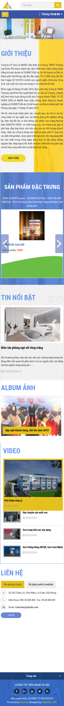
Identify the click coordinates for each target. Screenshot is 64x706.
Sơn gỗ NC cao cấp (14, 244)
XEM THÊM (13, 158)
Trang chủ (31, 676)
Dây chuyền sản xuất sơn (35, 512)
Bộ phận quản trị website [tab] (41, 584)
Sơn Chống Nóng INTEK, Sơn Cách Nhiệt (43, 547)
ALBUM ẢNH (18, 388)
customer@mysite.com (26, 607)
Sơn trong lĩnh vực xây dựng (37, 529)
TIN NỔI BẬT (18, 298)
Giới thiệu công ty (13, 500)
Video (11, 451)
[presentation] (5, 243)
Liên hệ (11, 615)
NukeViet (23, 702)
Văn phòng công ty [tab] (13, 584)
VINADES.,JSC (49, 702)
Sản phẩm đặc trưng (32, 186)
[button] (47, 435)
